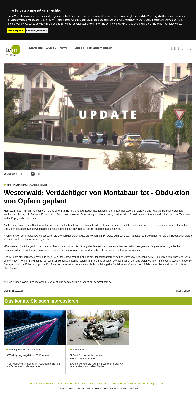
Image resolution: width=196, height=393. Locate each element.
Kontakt (69, 383)
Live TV (51, 47)
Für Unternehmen (99, 47)
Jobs (60, 383)
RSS (161, 383)
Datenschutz (102, 383)
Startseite (36, 47)
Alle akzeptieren (16, 30)
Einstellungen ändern (36, 30)
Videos (79, 47)
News (63, 47)
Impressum (87, 383)
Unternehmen (37, 383)
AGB (77, 383)
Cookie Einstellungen (145, 383)
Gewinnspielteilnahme (122, 383)
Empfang (50, 383)
